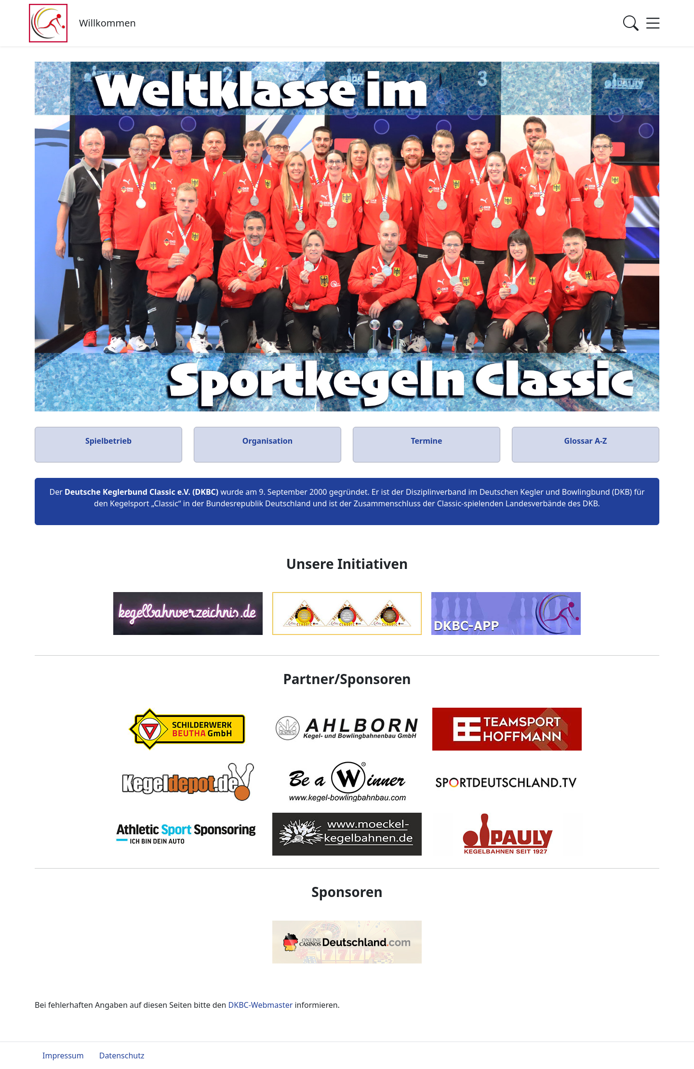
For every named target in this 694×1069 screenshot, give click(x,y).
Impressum (63, 1055)
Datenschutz (122, 1055)
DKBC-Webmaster (260, 1005)
